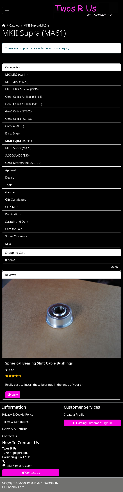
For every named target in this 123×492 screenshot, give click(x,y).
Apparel (10, 170)
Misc (8, 244)
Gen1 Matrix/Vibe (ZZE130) (23, 163)
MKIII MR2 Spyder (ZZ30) (21, 89)
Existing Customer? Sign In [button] (92, 423)
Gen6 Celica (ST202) (18, 111)
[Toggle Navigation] (7, 10)
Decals (9, 177)
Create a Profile (74, 415)
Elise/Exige (12, 133)
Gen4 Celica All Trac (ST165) (23, 97)
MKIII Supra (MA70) (18, 148)
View (13, 395)
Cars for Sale (13, 229)
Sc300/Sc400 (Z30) (17, 155)
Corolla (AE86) (14, 126)
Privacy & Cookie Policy (17, 415)
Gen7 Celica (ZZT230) (19, 119)
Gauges (10, 192)
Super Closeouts (16, 236)
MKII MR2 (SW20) (16, 82)
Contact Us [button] (31, 473)
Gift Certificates (15, 200)
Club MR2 (11, 207)
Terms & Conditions (15, 422)
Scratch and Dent (16, 222)
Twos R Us (33, 483)
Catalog (14, 25)
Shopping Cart (15, 253)
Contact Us (9, 436)
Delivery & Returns (14, 429)
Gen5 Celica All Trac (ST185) (23, 104)
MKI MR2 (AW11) (16, 75)
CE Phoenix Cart (13, 487)
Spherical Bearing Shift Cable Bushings (39, 363)
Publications (13, 214)
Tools (8, 185)
